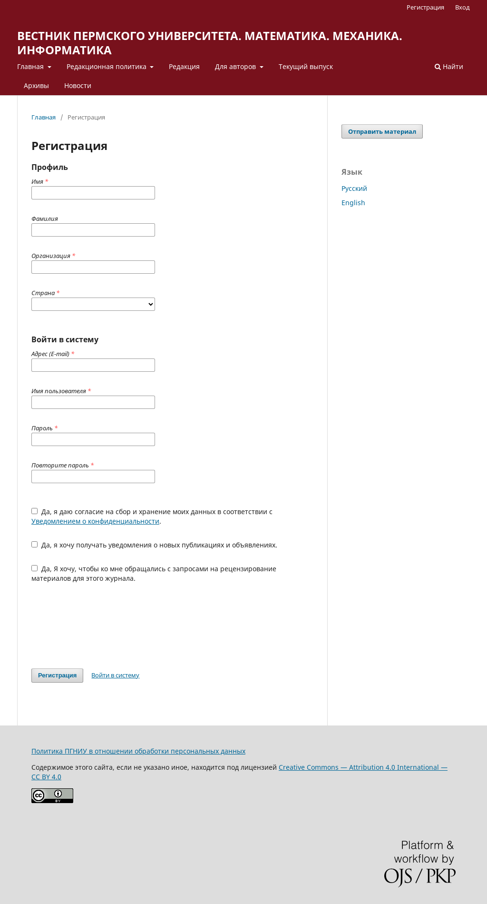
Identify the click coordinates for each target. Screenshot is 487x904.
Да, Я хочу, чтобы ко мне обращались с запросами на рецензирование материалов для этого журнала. (153, 573)
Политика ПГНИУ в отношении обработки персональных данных (138, 750)
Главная (31, 66)
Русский (354, 188)
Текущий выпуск (306, 66)
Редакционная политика (107, 66)
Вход (462, 7)
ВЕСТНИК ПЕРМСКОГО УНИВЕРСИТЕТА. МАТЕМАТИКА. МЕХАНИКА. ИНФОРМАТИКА (209, 43)
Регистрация (425, 7)
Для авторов (236, 66)
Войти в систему (115, 675)
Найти (449, 66)
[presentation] (103, 625)
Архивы (36, 85)
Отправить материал (382, 131)
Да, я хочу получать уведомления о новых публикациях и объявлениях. (154, 544)
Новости (77, 85)
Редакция (184, 66)
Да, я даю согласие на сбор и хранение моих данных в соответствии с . (152, 516)
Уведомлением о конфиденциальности (95, 521)
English (353, 202)
